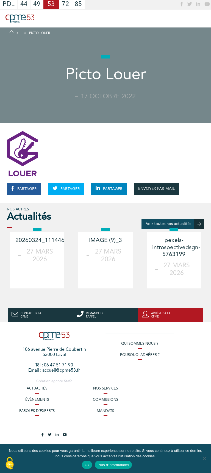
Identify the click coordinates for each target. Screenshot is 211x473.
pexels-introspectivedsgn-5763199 (176, 247)
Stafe (68, 381)
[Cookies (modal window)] (9, 463)
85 (78, 4)
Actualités (37, 388)
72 (65, 4)
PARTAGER (24, 188)
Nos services (105, 388)
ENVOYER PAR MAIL (156, 189)
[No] (204, 458)
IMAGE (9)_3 (105, 240)
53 (51, 4)
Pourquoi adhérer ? (140, 355)
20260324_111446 (40, 240)
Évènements (37, 400)
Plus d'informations (113, 465)
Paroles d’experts (37, 411)
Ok (87, 465)
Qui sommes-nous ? (139, 344)
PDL (9, 4)
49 (36, 4)
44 (23, 4)
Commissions (105, 400)
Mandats (105, 411)
